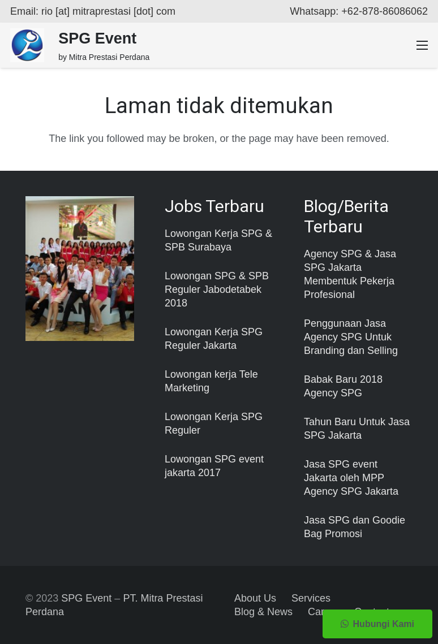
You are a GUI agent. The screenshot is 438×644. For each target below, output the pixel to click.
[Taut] (27, 45)
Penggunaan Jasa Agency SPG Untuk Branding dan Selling (351, 337)
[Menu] (422, 45)
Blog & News (263, 611)
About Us (255, 598)
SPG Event (86, 598)
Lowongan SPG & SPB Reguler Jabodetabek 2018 (217, 289)
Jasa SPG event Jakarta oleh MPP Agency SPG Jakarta (351, 478)
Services (310, 598)
